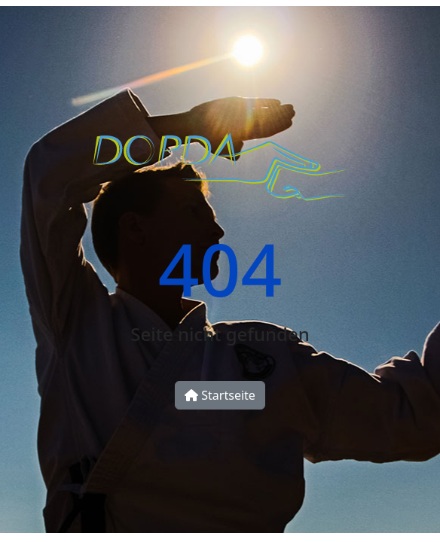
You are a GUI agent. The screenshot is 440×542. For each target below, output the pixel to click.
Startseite (220, 395)
